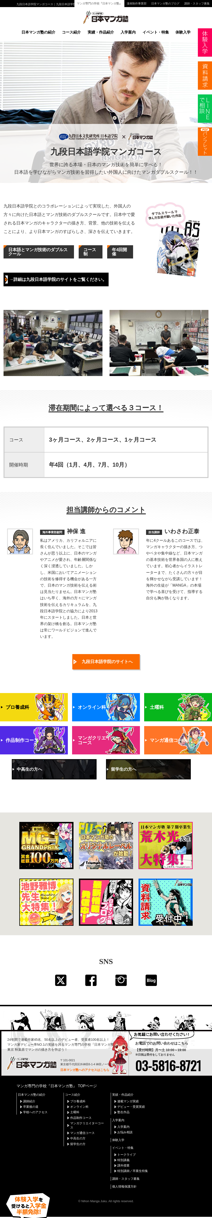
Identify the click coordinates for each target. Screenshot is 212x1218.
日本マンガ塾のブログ (165, 3)
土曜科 (74, 1103)
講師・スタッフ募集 (197, 3)
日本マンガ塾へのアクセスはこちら (84, 1061)
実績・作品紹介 (101, 32)
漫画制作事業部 (137, 3)
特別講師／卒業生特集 (132, 1162)
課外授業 (123, 1156)
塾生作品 (123, 1103)
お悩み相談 (125, 1123)
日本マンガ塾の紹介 (38, 32)
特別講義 (123, 1151)
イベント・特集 (156, 32)
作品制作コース (81, 1109)
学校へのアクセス (35, 1103)
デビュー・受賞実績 (131, 1098)
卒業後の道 (30, 1098)
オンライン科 (79, 1098)
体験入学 (183, 32)
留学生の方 (78, 1135)
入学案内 (128, 32)
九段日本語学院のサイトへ (107, 652)
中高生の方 (78, 1129)
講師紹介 (29, 1092)
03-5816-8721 (168, 1056)
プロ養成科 (78, 1092)
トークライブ (126, 1145)
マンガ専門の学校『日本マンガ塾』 (99, 3)
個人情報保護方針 (124, 1178)
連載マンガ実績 (128, 1092)
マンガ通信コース (82, 1124)
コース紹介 (71, 32)
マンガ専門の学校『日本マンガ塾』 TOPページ (56, 1077)
